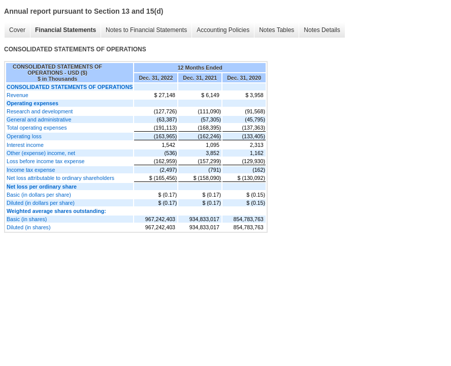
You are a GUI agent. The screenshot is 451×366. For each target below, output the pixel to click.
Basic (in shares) (27, 219)
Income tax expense (31, 170)
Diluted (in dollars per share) (41, 203)
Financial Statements (65, 30)
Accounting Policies (223, 30)
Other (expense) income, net (41, 153)
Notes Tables (276, 30)
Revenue (17, 95)
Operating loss (24, 136)
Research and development (40, 111)
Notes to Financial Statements (146, 30)
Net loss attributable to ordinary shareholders (60, 178)
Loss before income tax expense (45, 161)
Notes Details (322, 30)
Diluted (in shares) (28, 227)
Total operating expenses (37, 128)
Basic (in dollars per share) (39, 195)
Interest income (25, 145)
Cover (17, 30)
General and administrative (39, 119)
